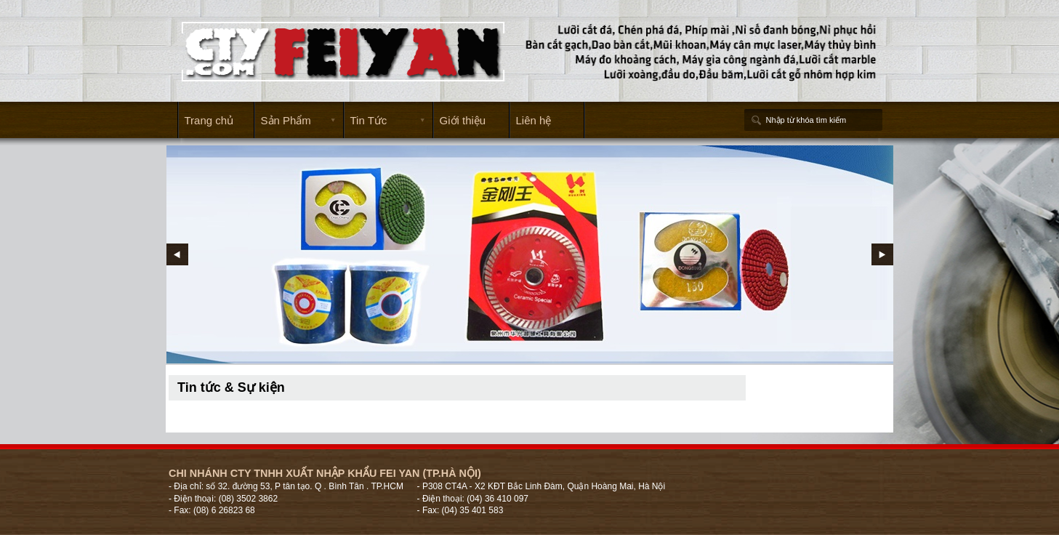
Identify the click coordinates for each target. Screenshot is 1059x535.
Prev (177, 254)
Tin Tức (384, 121)
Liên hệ (534, 120)
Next (882, 254)
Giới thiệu (463, 120)
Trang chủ (209, 120)
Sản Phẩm (295, 121)
